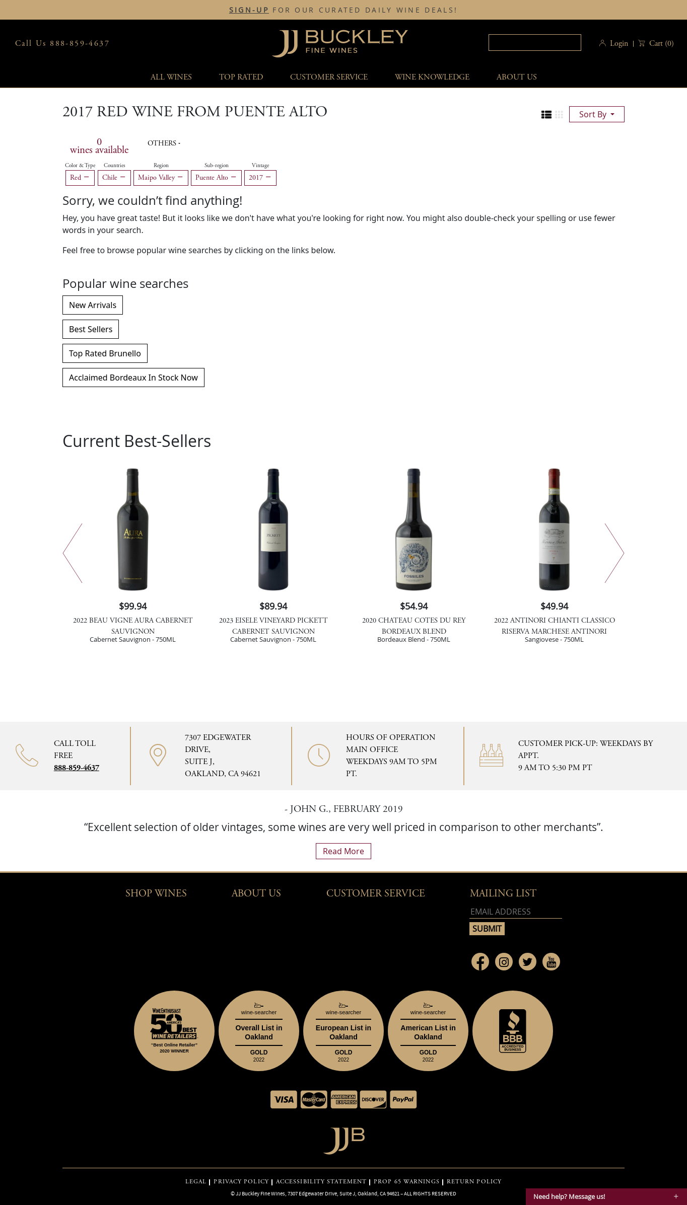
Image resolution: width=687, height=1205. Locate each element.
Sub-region (216, 165)
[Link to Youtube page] (551, 961)
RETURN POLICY (474, 1181)
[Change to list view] (546, 115)
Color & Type (80, 165)
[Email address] (515, 912)
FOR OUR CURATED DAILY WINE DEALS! (343, 10)
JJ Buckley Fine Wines (260, 1193)
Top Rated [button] (241, 77)
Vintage (260, 165)
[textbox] (535, 42)
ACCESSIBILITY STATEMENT (321, 1181)
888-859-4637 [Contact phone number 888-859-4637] (76, 768)
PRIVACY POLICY (241, 1181)
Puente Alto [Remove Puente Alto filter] (216, 177)
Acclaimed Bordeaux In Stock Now (133, 377)
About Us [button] (517, 77)
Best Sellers (90, 329)
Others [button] (163, 143)
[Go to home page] (343, 1138)
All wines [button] (171, 77)
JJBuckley (340, 43)
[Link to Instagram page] (504, 961)
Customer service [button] (329, 77)
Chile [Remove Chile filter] (114, 177)
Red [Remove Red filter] (80, 177)
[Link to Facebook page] (480, 961)
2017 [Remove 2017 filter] (260, 177)
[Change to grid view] (559, 115)
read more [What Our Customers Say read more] (343, 851)
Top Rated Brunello (105, 353)
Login (619, 43)
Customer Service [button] (375, 893)
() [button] (660, 43)
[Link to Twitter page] (527, 961)
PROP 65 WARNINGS (407, 1181)
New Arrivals (92, 305)
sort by (593, 114)
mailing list (503, 893)
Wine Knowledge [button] (432, 77)
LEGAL (196, 1181)
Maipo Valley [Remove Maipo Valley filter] (161, 177)
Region (161, 165)
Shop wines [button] (156, 893)
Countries (114, 165)
